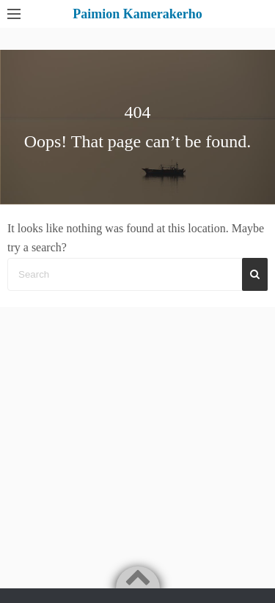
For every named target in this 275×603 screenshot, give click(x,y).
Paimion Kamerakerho (137, 14)
